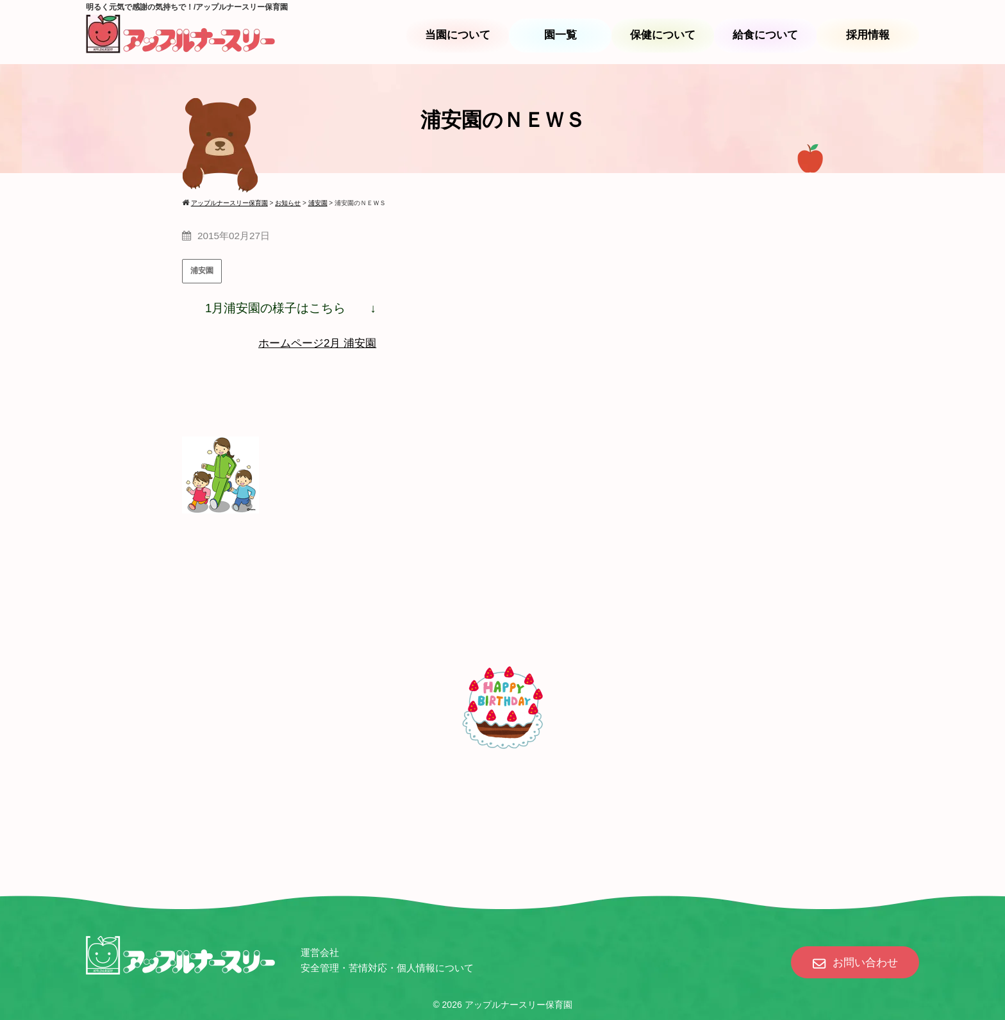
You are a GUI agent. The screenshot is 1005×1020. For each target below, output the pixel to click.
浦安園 (201, 270)
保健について (662, 35)
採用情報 (868, 35)
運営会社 (320, 952)
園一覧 (560, 35)
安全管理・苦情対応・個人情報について (387, 967)
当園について (457, 35)
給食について (765, 35)
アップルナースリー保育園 (518, 1004)
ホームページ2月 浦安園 (317, 343)
